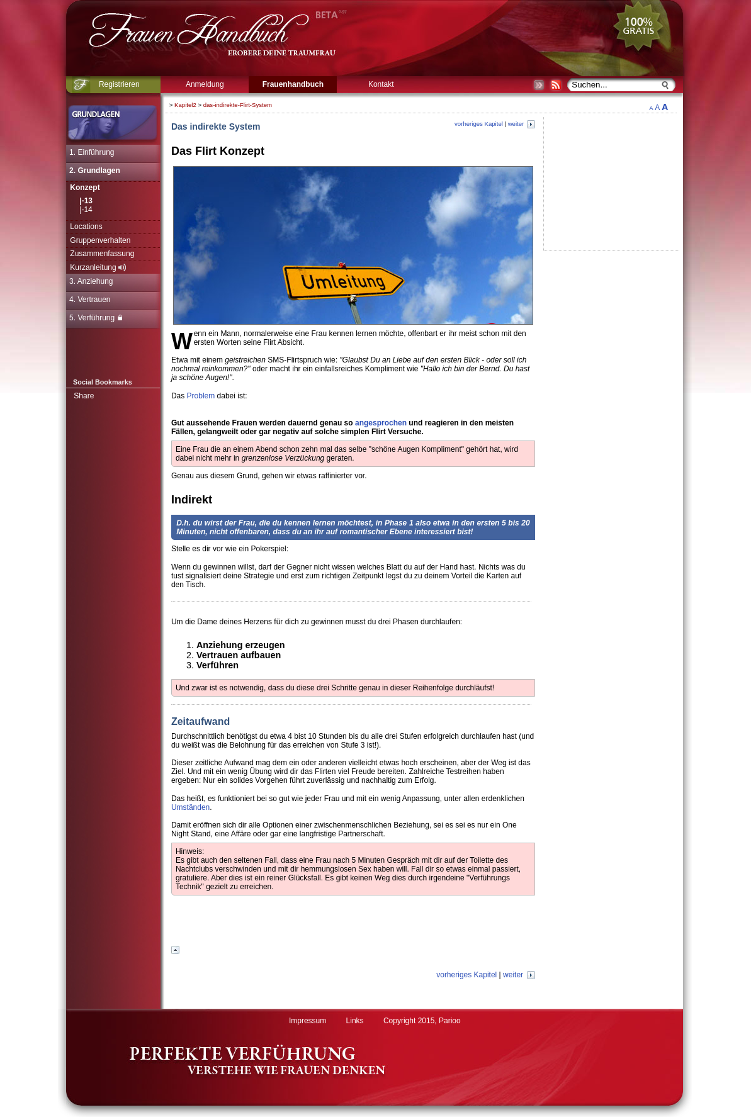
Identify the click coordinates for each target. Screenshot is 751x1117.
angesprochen (381, 422)
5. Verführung (95, 317)
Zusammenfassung (102, 253)
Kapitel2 (185, 104)
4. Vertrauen (89, 299)
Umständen (190, 807)
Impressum (307, 1020)
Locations (86, 226)
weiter (521, 123)
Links (355, 1020)
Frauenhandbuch (293, 84)
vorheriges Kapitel (479, 123)
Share (84, 395)
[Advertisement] (353, 922)
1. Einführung (91, 152)
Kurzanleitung (97, 267)
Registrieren (119, 84)
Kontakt (381, 84)
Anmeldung (205, 84)
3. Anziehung (91, 281)
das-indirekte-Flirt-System (237, 104)
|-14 (85, 209)
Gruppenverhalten (100, 240)
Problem (201, 395)
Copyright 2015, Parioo (422, 1020)
